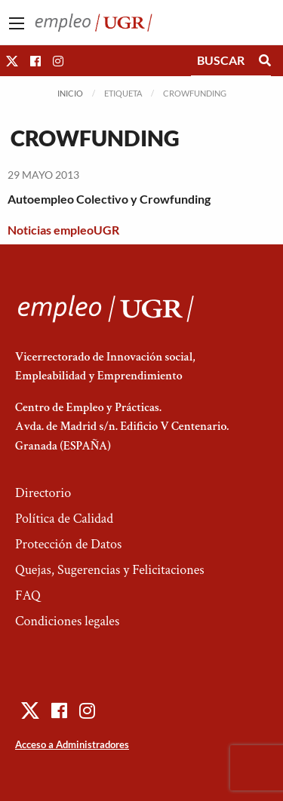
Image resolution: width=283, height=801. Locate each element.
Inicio (70, 93)
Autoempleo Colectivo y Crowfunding (109, 199)
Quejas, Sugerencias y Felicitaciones (110, 569)
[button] (12, 60)
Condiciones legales (67, 621)
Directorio (43, 493)
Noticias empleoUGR (63, 229)
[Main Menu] (16, 23)
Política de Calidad (64, 518)
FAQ (28, 595)
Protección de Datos (68, 544)
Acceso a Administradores (72, 744)
